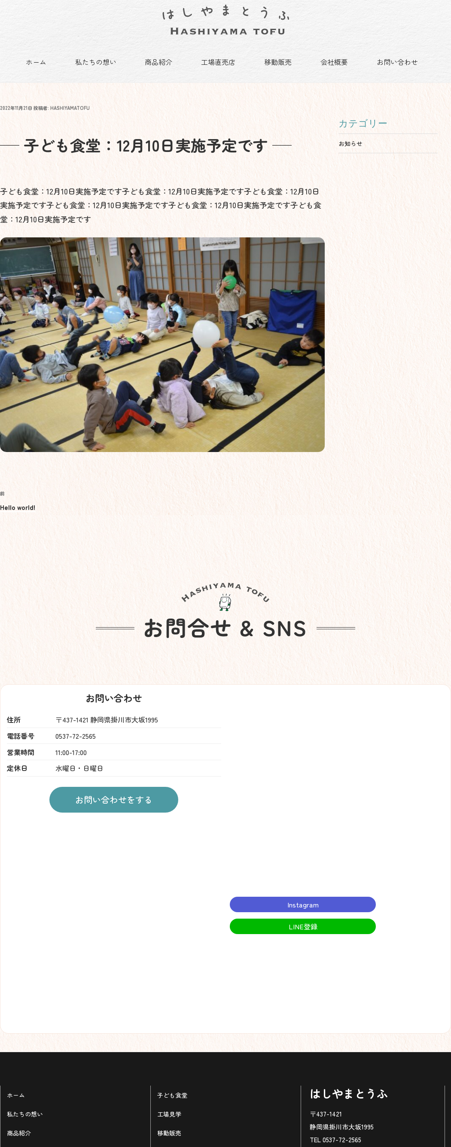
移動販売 (278, 62)
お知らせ (350, 131)
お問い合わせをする (113, 788)
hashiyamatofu (70, 96)
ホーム (36, 62)
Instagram (303, 893)
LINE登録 (303, 915)
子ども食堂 (172, 1083)
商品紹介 (158, 62)
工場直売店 (218, 62)
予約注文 (19, 1139)
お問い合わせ (397, 62)
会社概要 (334, 62)
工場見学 (169, 1102)
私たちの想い (95, 62)
